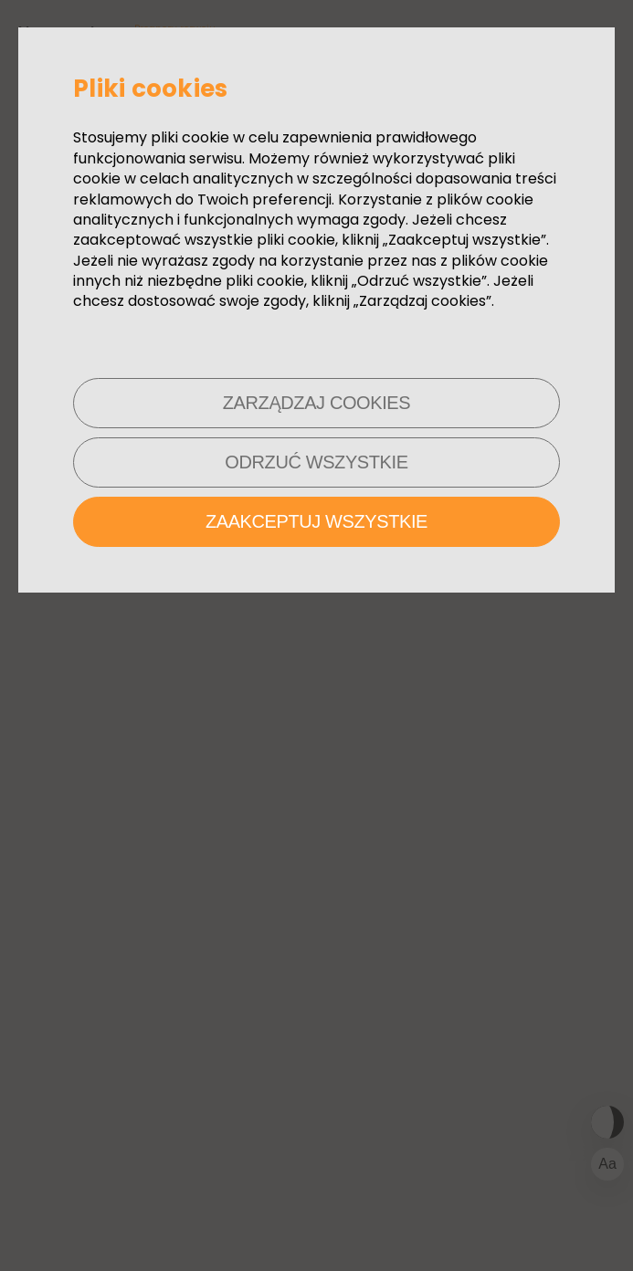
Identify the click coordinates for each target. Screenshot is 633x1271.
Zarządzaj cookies (316, 403)
